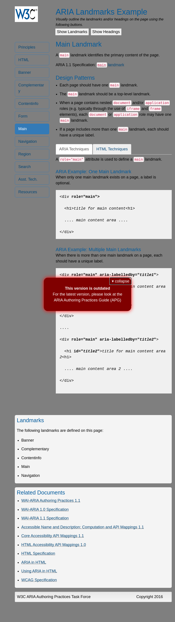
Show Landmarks (72, 32)
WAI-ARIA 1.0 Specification (45, 509)
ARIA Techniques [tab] (74, 149)
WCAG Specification (39, 580)
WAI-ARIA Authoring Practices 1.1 (50, 500)
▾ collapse (120, 281)
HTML (23, 60)
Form (22, 116)
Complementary (31, 88)
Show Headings (106, 32)
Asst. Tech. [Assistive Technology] (27, 179)
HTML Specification (38, 553)
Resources (27, 192)
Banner (24, 72)
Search (24, 167)
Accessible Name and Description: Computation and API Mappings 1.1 (82, 527)
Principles (26, 47)
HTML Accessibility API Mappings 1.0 (53, 545)
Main (22, 129)
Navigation (27, 141)
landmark (110, 65)
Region (24, 154)
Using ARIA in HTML (39, 571)
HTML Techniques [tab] (112, 149)
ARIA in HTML (33, 562)
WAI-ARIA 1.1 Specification (45, 518)
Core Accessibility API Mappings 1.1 (52, 536)
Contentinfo (28, 103)
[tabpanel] (114, 275)
